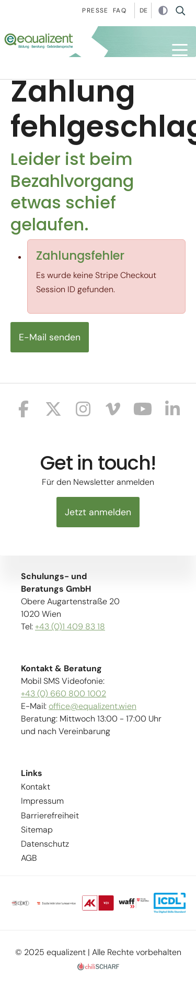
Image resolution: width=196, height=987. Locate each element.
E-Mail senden (49, 337)
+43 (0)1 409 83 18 (70, 626)
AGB (29, 857)
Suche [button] (183, 10)
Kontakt (35, 786)
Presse (95, 10)
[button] (180, 50)
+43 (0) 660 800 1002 (63, 693)
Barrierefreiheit (50, 815)
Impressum (42, 800)
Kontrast (163, 11)
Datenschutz (45, 843)
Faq (119, 10)
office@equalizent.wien (92, 706)
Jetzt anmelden (98, 512)
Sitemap (37, 829)
